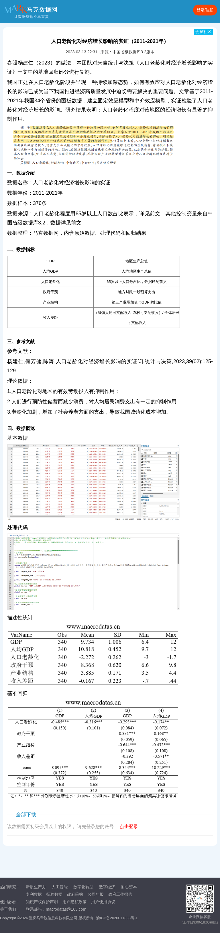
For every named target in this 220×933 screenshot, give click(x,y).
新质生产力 (36, 887)
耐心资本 (129, 887)
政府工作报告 (120, 894)
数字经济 (107, 887)
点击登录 (129, 826)
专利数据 (34, 894)
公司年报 (96, 894)
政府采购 (75, 894)
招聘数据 (54, 894)
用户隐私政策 (74, 901)
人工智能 (60, 887)
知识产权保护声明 (42, 901)
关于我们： (10, 909)
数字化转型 (83, 887)
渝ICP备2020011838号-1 (117, 918)
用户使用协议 (103, 901)
